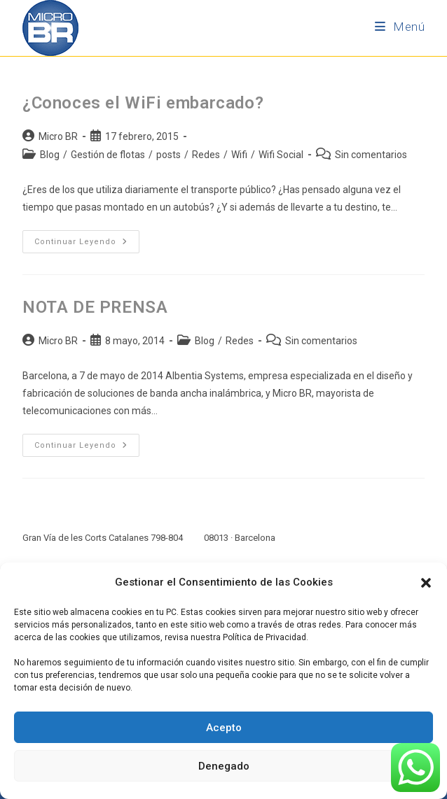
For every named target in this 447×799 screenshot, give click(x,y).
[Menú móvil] (400, 27)
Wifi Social (281, 154)
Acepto (224, 727)
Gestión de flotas (108, 154)
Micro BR (58, 136)
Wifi (239, 154)
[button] (426, 583)
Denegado (223, 766)
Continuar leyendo (86, 238)
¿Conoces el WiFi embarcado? (142, 103)
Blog (50, 154)
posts (168, 154)
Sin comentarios (371, 154)
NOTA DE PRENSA (94, 307)
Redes (206, 154)
